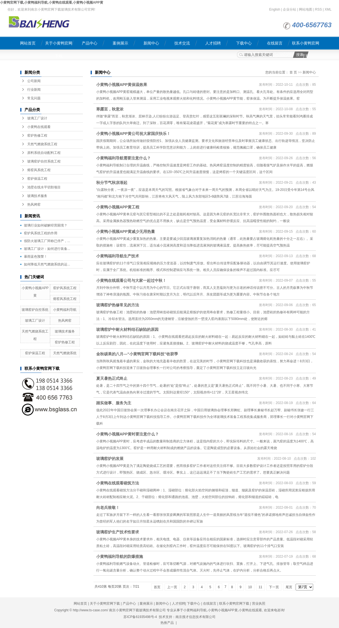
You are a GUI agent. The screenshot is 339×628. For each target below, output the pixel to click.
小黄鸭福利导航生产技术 (117, 256)
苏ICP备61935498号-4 (140, 617)
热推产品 (167, 623)
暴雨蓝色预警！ (35, 256)
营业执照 (258, 603)
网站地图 (305, 9)
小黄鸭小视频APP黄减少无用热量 (125, 231)
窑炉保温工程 (37, 179)
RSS (318, 9)
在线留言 (275, 43)
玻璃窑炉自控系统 (35, 310)
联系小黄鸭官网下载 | (235, 603)
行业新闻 (34, 90)
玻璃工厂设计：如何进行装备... (47, 249)
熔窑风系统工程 (39, 170)
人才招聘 (213, 43)
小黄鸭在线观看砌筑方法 (117, 483)
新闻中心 (151, 43)
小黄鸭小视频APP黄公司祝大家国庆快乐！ (133, 133)
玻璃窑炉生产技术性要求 (117, 532)
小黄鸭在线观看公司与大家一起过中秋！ (131, 280)
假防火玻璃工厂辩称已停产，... (47, 241)
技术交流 (182, 43)
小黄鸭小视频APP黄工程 (117, 207)
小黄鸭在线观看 (39, 127)
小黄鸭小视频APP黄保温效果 (121, 84)
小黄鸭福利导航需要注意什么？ (123, 158)
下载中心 (244, 43)
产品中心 (89, 43)
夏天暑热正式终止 (111, 378)
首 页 (293, 72)
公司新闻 (34, 81)
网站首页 (28, 43)
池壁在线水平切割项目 (44, 187)
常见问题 (34, 98)
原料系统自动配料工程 (44, 153)
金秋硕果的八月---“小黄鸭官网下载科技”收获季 (137, 354)
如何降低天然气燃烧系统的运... (47, 264)
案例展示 (120, 43)
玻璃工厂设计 (37, 118)
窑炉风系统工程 (64, 288)
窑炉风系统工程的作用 (40, 233)
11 (260, 587)
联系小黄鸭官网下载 (305, 45)
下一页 (274, 587)
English (274, 9)
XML (328, 9)
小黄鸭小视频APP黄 (223, 610)
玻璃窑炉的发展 (109, 458)
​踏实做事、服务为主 (113, 403)
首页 (157, 587)
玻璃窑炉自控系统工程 (44, 161)
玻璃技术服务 (37, 196)
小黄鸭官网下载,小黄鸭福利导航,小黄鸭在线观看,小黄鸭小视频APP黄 (51, 2)
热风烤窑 (34, 204)
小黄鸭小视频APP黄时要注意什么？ (127, 434)
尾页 (289, 587)
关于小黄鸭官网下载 (58, 45)
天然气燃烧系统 (64, 353)
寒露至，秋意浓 (109, 109)
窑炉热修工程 (37, 135)
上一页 (172, 587)
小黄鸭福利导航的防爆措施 (119, 556)
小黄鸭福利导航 (64, 310)
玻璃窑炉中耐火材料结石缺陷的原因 (127, 329)
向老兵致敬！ (108, 507)
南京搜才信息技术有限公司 (195, 617)
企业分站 (289, 9)
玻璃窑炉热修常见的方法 (117, 305)
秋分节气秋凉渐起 (111, 182)
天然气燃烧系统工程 (42, 144)
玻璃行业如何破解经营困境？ (45, 225)
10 (250, 587)
